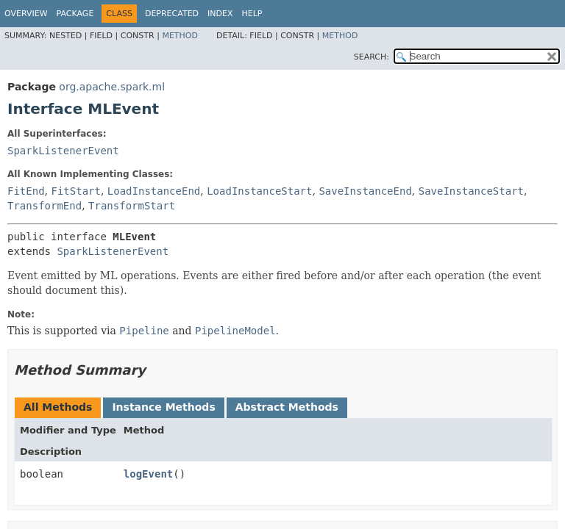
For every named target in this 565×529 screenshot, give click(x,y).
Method (180, 35)
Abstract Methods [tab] (286, 407)
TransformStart (131, 206)
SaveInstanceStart (471, 191)
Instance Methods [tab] (163, 407)
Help (252, 13)
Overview (26, 13)
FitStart (75, 191)
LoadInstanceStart (259, 191)
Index (219, 13)
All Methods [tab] (58, 407)
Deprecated (172, 13)
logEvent (148, 474)
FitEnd (26, 191)
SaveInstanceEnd (365, 191)
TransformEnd (44, 206)
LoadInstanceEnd (153, 191)
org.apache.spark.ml (112, 87)
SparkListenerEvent (63, 150)
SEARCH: (371, 57)
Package (75, 13)
